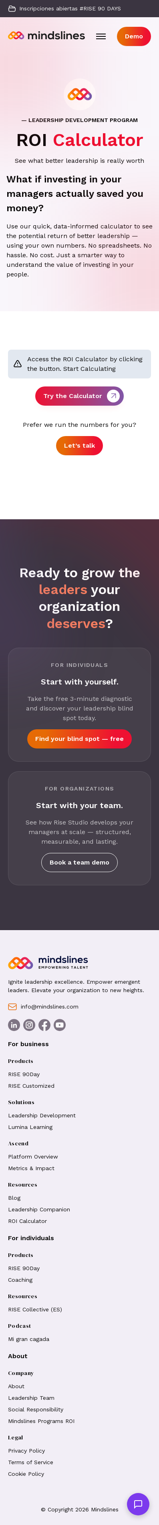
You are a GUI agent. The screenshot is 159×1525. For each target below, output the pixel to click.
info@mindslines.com (43, 1007)
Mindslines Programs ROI (41, 1421)
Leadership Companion (39, 1209)
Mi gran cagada (28, 1339)
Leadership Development (42, 1115)
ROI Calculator (27, 1221)
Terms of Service (30, 1462)
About (17, 1386)
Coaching (20, 1280)
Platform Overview (33, 1156)
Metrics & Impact (31, 1168)
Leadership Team (31, 1398)
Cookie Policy (26, 1474)
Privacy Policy (26, 1450)
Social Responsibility (35, 1409)
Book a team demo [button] (79, 862)
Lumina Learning (30, 1127)
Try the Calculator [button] (81, 396)
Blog (14, 1198)
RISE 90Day (24, 1074)
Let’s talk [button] (79, 445)
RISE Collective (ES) (35, 1309)
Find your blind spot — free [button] (79, 738)
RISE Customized (31, 1086)
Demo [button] (134, 36)
